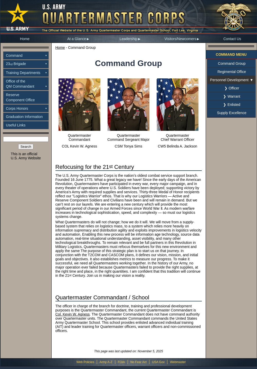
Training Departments (23, 73)
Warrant (233, 96)
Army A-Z (106, 362)
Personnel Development (229, 80)
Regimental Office (231, 72)
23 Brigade (16, 64)
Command (14, 55)
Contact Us (232, 39)
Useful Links (15, 125)
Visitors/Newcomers (180, 39)
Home (25, 39)
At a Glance (76, 39)
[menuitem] (25, 39)
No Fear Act (138, 362)
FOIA (121, 362)
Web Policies (85, 362)
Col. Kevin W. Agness (72, 314)
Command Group (231, 63)
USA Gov (158, 362)
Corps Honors (17, 108)
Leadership (128, 39)
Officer (234, 88)
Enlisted (233, 105)
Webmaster (178, 362)
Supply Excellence (231, 113)
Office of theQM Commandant (20, 83)
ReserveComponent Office (20, 97)
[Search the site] (26, 139)
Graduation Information (24, 117)
